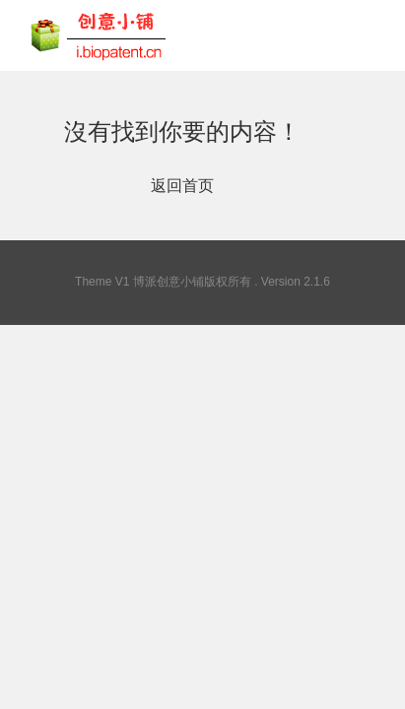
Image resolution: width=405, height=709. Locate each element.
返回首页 (182, 185)
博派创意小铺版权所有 (192, 282)
